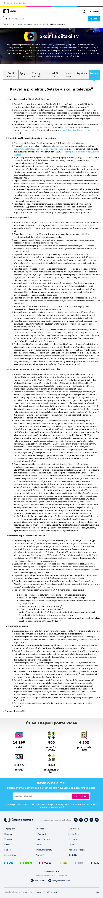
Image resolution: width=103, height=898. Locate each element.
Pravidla (94, 73)
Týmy (22, 73)
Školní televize (11, 75)
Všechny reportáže (36, 75)
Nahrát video (68, 75)
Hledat (93, 18)
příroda (46, 24)
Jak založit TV (53, 75)
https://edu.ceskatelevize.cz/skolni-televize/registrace (38, 149)
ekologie (37, 24)
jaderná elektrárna (57, 24)
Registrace (82, 73)
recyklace (28, 24)
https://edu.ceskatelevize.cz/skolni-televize (79, 130)
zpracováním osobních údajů (51, 807)
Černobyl (19, 24)
